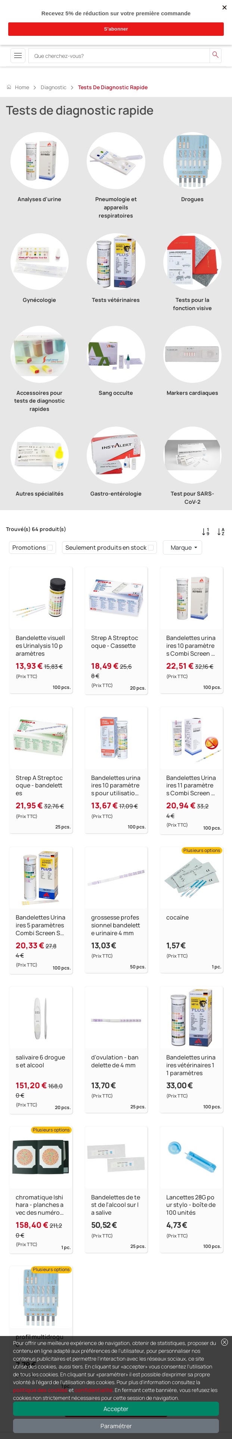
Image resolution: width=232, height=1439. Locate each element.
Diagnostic (53, 87)
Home (17, 87)
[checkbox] (50, 547)
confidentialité (93, 1389)
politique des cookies (40, 1389)
